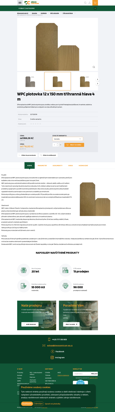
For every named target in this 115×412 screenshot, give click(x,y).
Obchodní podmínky (33, 381)
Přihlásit (94, 373)
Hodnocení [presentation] (83, 165)
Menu (20, 3)
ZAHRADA (44, 13)
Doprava (32, 377)
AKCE (59, 372)
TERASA (47, 375)
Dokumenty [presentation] (57, 165)
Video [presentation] (70, 165)
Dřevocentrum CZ (22, 13)
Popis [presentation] (29, 165)
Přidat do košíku (75, 145)
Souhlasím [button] (27, 403)
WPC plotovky (54, 13)
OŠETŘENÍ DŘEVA (50, 381)
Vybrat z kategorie (27, 8)
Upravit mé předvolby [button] (52, 404)
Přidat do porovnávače (28, 155)
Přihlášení (91, 2)
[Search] (85, 3)
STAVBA (47, 372)
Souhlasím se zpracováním (87, 378)
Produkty (20, 372)
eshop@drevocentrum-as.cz (60, 345)
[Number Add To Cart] (54, 145)
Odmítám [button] (38, 403)
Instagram (60, 357)
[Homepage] (32, 2)
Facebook (60, 351)
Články (19, 378)
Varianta (57, 139)
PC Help (96, 407)
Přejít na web (70, 324)
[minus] (57, 146)
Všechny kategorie (63, 375)
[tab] (29, 165)
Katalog (34, 13)
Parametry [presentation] (42, 165)
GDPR (19, 381)
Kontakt (19, 375)
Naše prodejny (31, 324)
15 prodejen (81, 271)
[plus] (57, 144)
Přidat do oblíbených (49, 155)
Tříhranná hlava (68, 13)
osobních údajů (94, 378)
